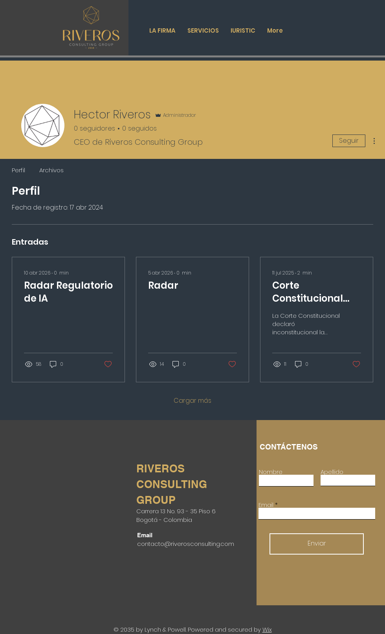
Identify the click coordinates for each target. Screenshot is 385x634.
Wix (267, 629)
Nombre (270, 472)
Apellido (332, 472)
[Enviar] (317, 544)
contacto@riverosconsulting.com (185, 544)
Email (265, 505)
